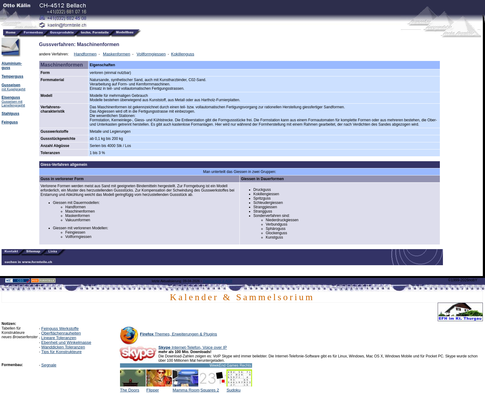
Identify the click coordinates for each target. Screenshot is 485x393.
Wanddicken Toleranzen (63, 347)
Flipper (159, 388)
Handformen (85, 54)
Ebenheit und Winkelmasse (66, 342)
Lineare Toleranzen (58, 337)
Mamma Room (186, 388)
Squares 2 (213, 388)
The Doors (133, 388)
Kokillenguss (182, 54)
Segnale (48, 365)
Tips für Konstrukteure (61, 351)
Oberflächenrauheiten (61, 333)
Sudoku (239, 388)
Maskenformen (116, 54)
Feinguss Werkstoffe (60, 328)
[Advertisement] (462, 130)
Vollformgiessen (151, 54)
